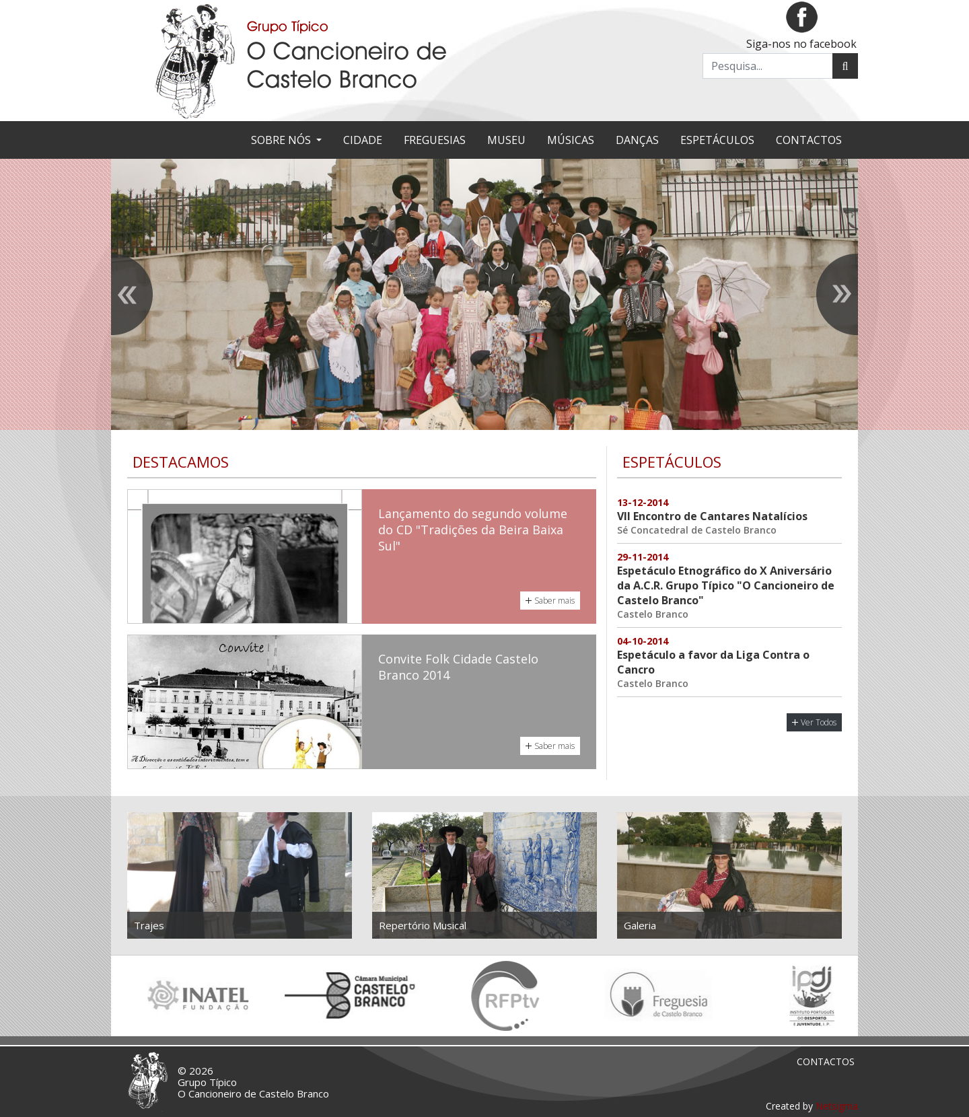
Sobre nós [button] (282, 140)
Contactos (809, 140)
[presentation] (132, 294)
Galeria (640, 925)
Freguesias (435, 140)
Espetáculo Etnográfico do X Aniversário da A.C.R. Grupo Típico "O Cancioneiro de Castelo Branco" (725, 585)
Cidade (362, 140)
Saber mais (550, 600)
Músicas (570, 140)
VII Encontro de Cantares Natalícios (712, 516)
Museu (506, 140)
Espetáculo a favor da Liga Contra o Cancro (713, 662)
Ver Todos (814, 722)
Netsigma (837, 1106)
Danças (637, 140)
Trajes (149, 925)
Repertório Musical (422, 925)
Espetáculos (717, 140)
